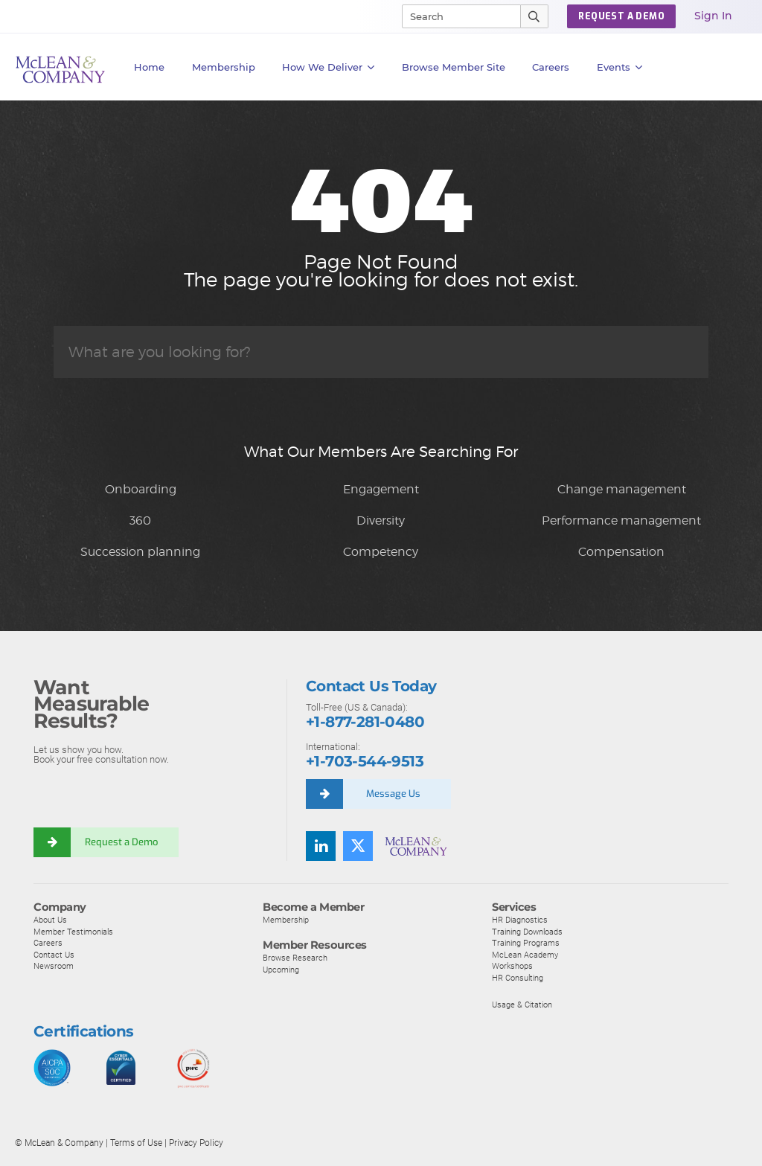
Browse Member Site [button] (453, 67)
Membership (223, 67)
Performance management (621, 520)
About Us (50, 919)
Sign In (713, 15)
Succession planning (140, 552)
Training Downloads (527, 931)
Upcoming (281, 969)
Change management (621, 489)
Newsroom (53, 966)
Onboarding (140, 489)
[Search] (454, 16)
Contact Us (53, 954)
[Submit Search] (534, 16)
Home (149, 67)
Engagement (381, 489)
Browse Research (295, 957)
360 (140, 520)
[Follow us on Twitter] (358, 846)
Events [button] (620, 67)
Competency (380, 552)
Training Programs (526, 943)
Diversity (380, 520)
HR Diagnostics (520, 919)
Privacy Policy (196, 1143)
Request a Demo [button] (621, 16)
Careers (48, 943)
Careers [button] (550, 67)
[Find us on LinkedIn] (321, 846)
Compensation (621, 552)
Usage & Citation (522, 1004)
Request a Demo (121, 842)
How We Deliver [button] (328, 67)
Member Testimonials (73, 931)
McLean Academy (525, 954)
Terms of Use (136, 1143)
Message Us (393, 793)
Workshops (512, 966)
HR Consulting (517, 978)
